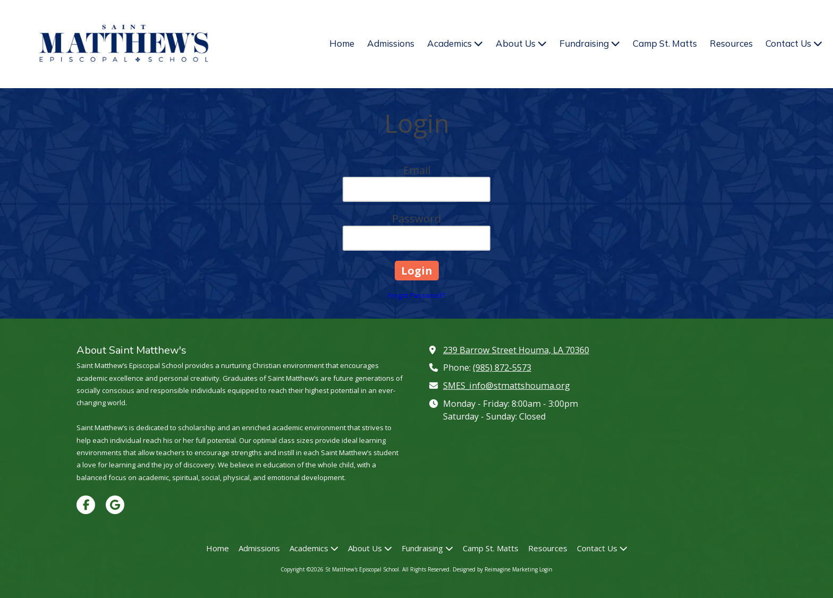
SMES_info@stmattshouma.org (506, 385)
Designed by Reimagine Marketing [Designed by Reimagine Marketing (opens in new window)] (495, 569)
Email (416, 170)
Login (545, 569)
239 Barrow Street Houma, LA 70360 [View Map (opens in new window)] (516, 350)
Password (416, 218)
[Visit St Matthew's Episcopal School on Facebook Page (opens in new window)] (85, 505)
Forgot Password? (416, 295)
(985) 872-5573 (502, 367)
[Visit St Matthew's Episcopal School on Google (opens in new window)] (115, 505)
